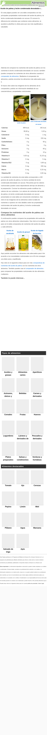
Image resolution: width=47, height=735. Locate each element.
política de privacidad (32, 583)
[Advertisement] (17, 47)
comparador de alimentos (10, 76)
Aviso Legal (41, 583)
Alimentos (38, 2)
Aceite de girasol (23, 232)
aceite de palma (21, 123)
